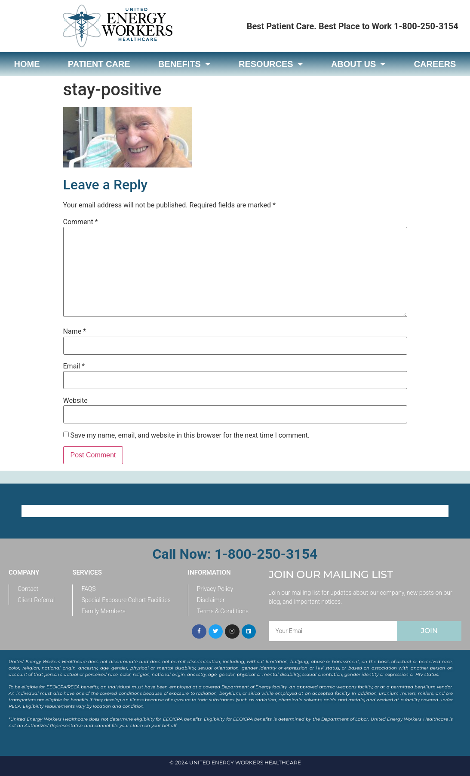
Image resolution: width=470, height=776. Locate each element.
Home (27, 64)
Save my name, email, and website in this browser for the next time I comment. (190, 435)
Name (74, 331)
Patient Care (99, 64)
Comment (80, 222)
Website (75, 400)
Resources (271, 64)
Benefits (184, 64)
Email (74, 366)
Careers (435, 64)
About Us (358, 64)
